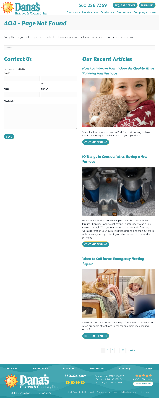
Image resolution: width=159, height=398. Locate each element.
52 (123, 350)
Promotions (123, 12)
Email (7, 89)
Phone (44, 89)
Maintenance (90, 12)
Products (106, 12)
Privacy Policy (103, 392)
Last (43, 83)
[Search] (79, 47)
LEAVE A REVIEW (143, 383)
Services (72, 12)
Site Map (145, 392)
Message (9, 101)
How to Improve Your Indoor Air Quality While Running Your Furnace (118, 71)
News (153, 12)
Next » (131, 350)
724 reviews (147, 379)
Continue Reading (95, 142)
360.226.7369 (93, 5)
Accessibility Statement (125, 392)
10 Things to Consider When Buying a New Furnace (114, 159)
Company (139, 12)
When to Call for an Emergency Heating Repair (113, 261)
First (6, 83)
